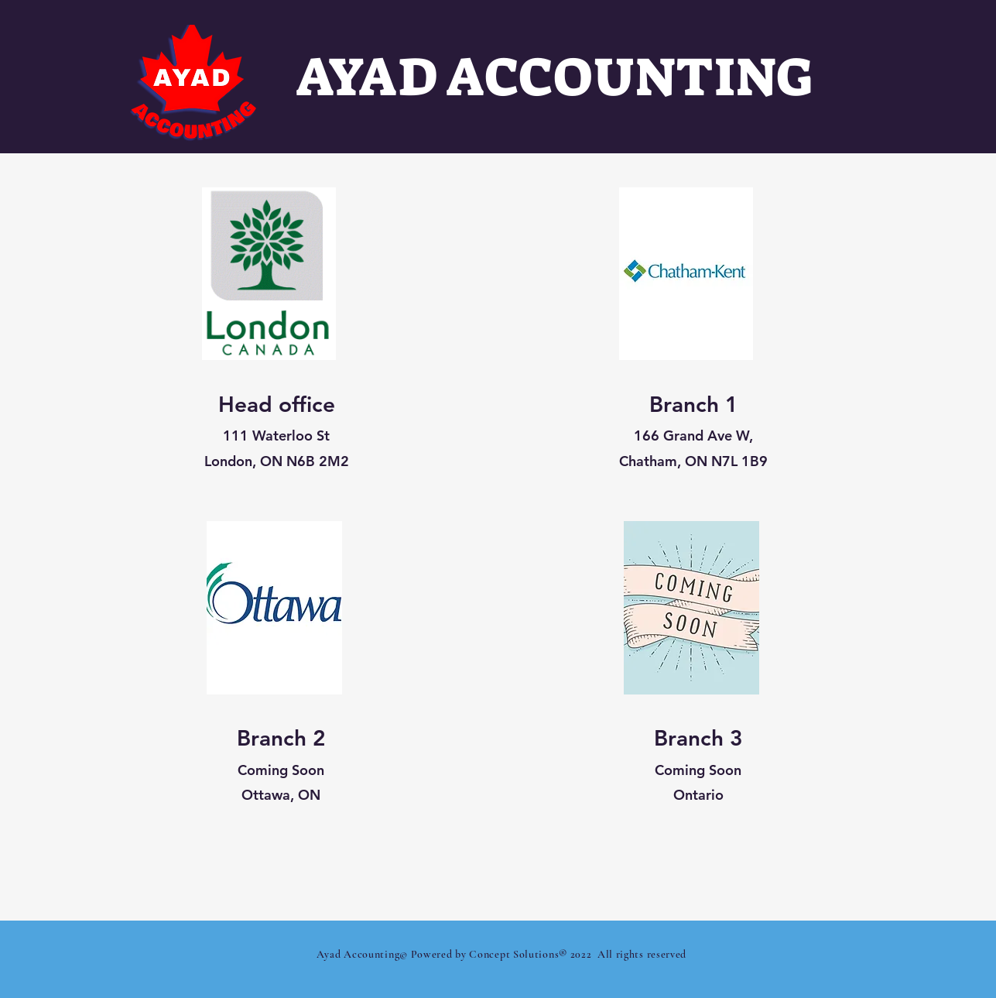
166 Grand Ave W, (693, 435)
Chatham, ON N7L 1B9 (693, 461)
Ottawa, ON (280, 795)
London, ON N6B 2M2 (276, 461)
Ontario (698, 795)
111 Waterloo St (276, 435)
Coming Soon (281, 770)
